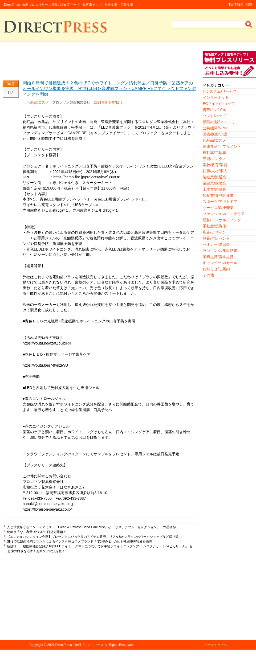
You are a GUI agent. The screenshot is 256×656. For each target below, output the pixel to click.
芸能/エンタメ (214, 159)
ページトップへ (215, 645)
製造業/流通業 (214, 177)
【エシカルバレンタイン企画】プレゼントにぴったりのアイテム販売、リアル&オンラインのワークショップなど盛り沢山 (94, 537)
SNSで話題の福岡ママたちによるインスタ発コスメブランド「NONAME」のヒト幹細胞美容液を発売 (79, 541)
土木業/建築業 (214, 189)
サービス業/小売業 (218, 208)
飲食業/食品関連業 (218, 195)
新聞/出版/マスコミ (219, 122)
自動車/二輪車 (214, 152)
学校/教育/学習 (215, 165)
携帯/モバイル (214, 110)
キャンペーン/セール (220, 263)
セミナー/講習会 (216, 244)
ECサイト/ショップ (219, 103)
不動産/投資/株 (215, 226)
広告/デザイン (214, 232)
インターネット (216, 97)
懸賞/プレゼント (216, 238)
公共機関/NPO (215, 128)
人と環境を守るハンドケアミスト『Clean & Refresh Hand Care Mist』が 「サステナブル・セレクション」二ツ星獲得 (91, 527)
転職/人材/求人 (215, 171)
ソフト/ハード (214, 116)
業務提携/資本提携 (218, 257)
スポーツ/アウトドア (220, 201)
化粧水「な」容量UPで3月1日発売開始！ (36, 532)
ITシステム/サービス (220, 91)
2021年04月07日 (106, 102)
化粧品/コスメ (38, 102)
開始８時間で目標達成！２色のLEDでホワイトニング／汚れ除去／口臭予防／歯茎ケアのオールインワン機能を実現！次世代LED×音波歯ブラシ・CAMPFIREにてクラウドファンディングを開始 (109, 88)
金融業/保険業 (214, 183)
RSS (248, 4)
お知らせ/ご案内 (216, 269)
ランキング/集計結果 (220, 250)
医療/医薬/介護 (215, 134)
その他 (208, 275)
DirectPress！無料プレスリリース (79, 645)
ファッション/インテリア (224, 214)
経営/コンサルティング (222, 220)
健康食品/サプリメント (222, 146)
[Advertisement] (100, 63)
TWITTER (236, 4)
